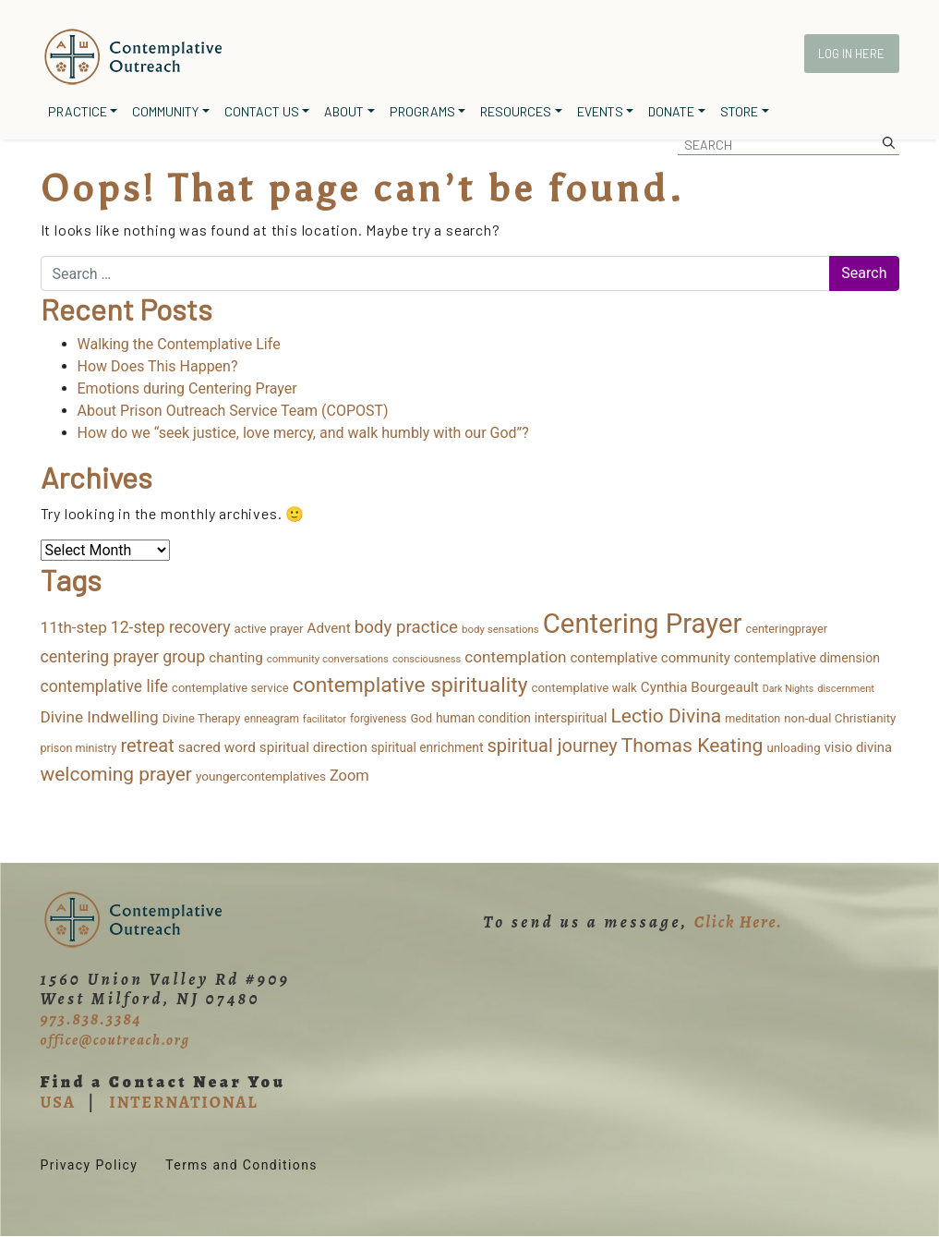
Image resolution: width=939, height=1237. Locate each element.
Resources (515, 111)
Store (739, 111)
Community (165, 111)
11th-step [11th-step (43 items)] (74, 627)
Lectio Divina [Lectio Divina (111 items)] (665, 715)
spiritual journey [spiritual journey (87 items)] (552, 745)
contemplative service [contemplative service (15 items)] (230, 688)
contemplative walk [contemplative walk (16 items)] (583, 688)
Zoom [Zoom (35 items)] (349, 775)
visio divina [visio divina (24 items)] (859, 747)
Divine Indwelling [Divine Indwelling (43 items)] (100, 717)
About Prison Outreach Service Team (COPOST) (233, 410)
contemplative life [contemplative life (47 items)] (105, 686)
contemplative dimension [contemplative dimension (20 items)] (807, 657)
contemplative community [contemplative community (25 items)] (649, 657)
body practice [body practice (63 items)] (406, 627)
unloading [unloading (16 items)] (793, 748)
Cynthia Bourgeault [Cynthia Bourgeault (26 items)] (700, 687)
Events (600, 111)
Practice (77, 111)
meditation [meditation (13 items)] (752, 718)
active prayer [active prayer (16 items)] (268, 629)
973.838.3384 (91, 1019)
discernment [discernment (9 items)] (845, 689)
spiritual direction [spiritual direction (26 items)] (313, 747)
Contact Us (261, 111)
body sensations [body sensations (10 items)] (500, 629)
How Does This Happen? (158, 366)
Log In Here (851, 53)
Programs (422, 111)
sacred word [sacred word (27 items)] (217, 747)
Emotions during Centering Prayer (187, 388)
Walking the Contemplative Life (179, 344)
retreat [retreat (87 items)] (147, 745)
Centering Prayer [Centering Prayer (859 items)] (642, 623)
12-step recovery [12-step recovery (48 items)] (171, 627)
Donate (671, 111)
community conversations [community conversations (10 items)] (328, 658)
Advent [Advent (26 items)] (329, 628)
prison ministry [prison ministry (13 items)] (79, 748)
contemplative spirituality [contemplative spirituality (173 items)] (410, 685)
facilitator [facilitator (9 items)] (324, 719)
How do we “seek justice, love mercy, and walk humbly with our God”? (303, 433)
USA (58, 1102)
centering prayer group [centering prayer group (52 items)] (123, 656)
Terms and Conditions (241, 1165)
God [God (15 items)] (421, 718)
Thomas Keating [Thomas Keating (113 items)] (692, 745)
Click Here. (738, 922)
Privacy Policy (89, 1165)
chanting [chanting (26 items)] (236, 657)
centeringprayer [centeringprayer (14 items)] (787, 629)
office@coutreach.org (115, 1040)
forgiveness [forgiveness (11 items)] (378, 718)
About (344, 111)
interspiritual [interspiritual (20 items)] (571, 717)
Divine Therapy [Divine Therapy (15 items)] (202, 718)
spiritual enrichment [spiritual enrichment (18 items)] (427, 747)
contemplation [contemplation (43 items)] (515, 657)
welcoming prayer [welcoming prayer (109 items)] (116, 774)
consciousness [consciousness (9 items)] (426, 659)
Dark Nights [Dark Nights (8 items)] (788, 689)
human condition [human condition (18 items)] (483, 717)
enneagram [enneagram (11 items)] (271, 718)
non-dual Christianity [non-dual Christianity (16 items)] (840, 718)
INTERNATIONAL (183, 1102)
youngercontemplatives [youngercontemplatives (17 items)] (261, 776)
